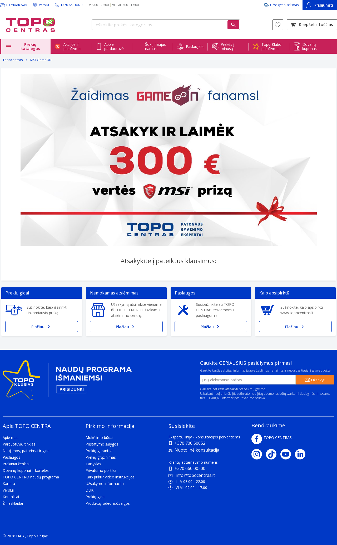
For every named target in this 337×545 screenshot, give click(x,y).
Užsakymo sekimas (284, 5)
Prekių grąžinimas (101, 457)
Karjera (9, 484)
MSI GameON (41, 59)
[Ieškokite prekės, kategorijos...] (166, 24)
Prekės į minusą (227, 46)
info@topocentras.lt (191, 475)
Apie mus (10, 437)
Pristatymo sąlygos (102, 444)
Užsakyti (318, 379)
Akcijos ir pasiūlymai (72, 46)
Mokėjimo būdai (99, 437)
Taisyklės (93, 464)
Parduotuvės (16, 5)
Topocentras (13, 59)
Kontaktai (11, 497)
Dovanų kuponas (309, 46)
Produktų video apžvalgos (108, 503)
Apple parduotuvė (114, 46)
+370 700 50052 (190, 443)
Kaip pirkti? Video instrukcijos (110, 477)
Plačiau (41, 326)
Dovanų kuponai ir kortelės (26, 470)
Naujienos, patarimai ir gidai (26, 451)
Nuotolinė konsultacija (197, 450)
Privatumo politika (252, 398)
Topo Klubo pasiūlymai (271, 46)
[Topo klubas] (67, 382)
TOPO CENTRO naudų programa (31, 477)
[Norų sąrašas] (277, 24)
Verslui (44, 5)
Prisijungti (319, 5)
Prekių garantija (99, 451)
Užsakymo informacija (105, 484)
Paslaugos (195, 46)
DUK (89, 490)
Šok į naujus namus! (155, 46)
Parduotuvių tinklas (19, 444)
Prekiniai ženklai (16, 464)
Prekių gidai (95, 497)
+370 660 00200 (190, 468)
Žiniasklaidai (13, 503)
